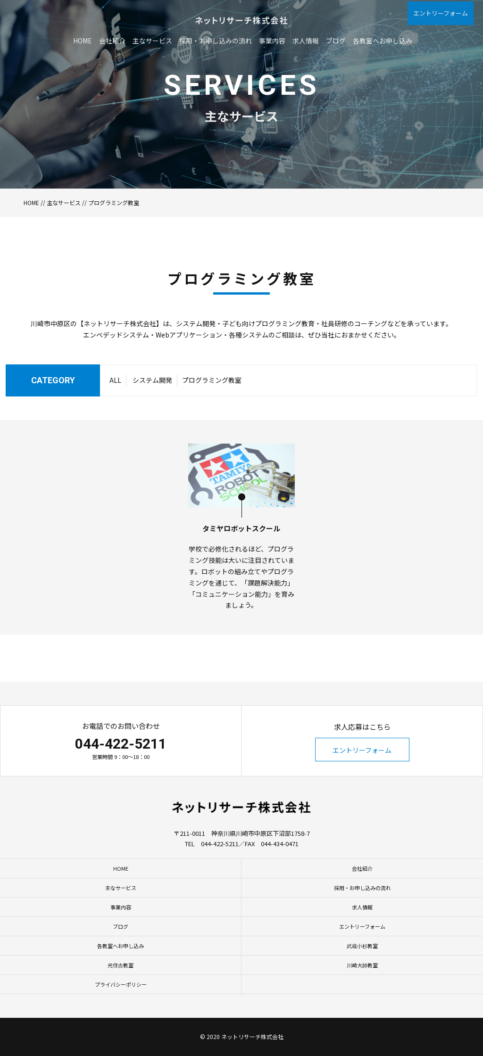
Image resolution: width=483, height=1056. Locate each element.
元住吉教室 (120, 965)
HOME (31, 202)
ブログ (120, 926)
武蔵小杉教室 (362, 945)
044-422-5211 (121, 743)
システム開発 (152, 399)
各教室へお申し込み (120, 945)
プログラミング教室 (212, 399)
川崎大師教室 (362, 965)
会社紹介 (362, 868)
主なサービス (64, 202)
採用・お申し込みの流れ (362, 887)
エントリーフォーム (362, 750)
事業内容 (120, 907)
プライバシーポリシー (121, 984)
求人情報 (362, 907)
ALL (115, 399)
